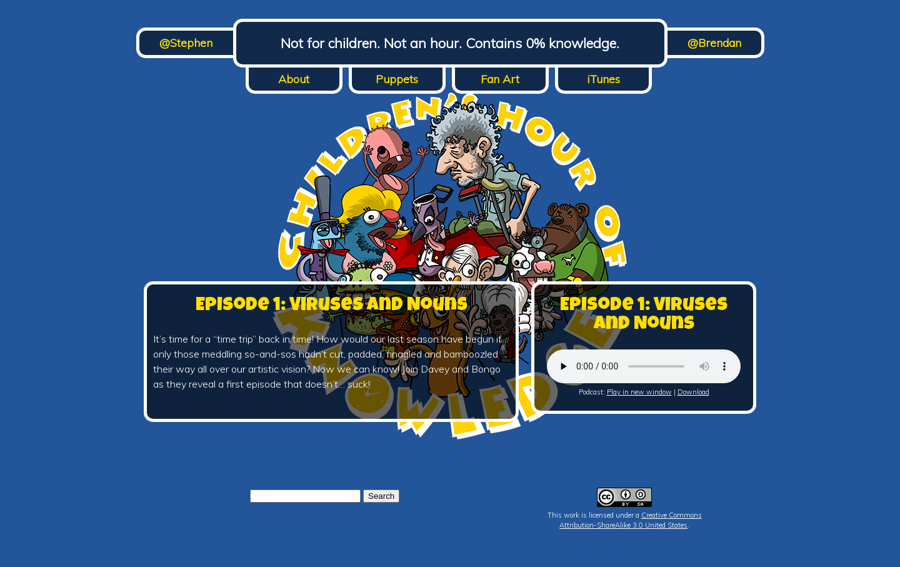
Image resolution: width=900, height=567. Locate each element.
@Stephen (185, 43)
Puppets (397, 79)
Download (693, 392)
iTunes (603, 79)
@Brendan (714, 43)
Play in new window (639, 392)
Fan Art (500, 79)
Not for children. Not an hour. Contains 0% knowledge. (450, 43)
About (293, 79)
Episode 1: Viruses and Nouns (332, 306)
